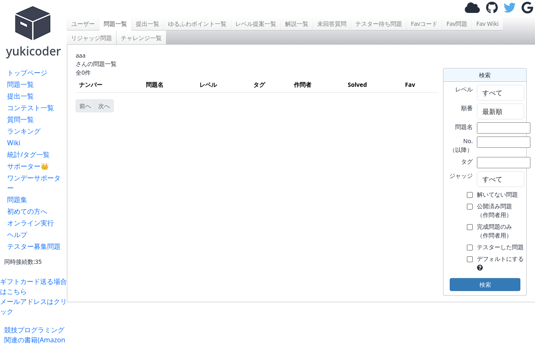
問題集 (17, 199)
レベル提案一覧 (255, 24)
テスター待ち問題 (378, 24)
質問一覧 (20, 119)
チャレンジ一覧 (141, 38)
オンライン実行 (30, 223)
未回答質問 (331, 24)
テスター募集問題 (34, 246)
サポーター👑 (28, 166)
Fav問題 (456, 24)
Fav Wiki (487, 24)
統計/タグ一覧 (28, 154)
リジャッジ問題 (91, 38)
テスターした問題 (500, 247)
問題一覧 (20, 84)
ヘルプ (17, 234)
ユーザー (83, 24)
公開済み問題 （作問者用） (494, 210)
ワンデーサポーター (34, 182)
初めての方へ (27, 211)
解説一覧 (296, 24)
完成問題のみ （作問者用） (494, 231)
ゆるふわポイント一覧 (197, 24)
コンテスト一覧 (30, 107)
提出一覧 (20, 96)
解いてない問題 (497, 194)
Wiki (13, 142)
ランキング (24, 131)
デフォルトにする (500, 259)
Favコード (424, 24)
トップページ (27, 72)
